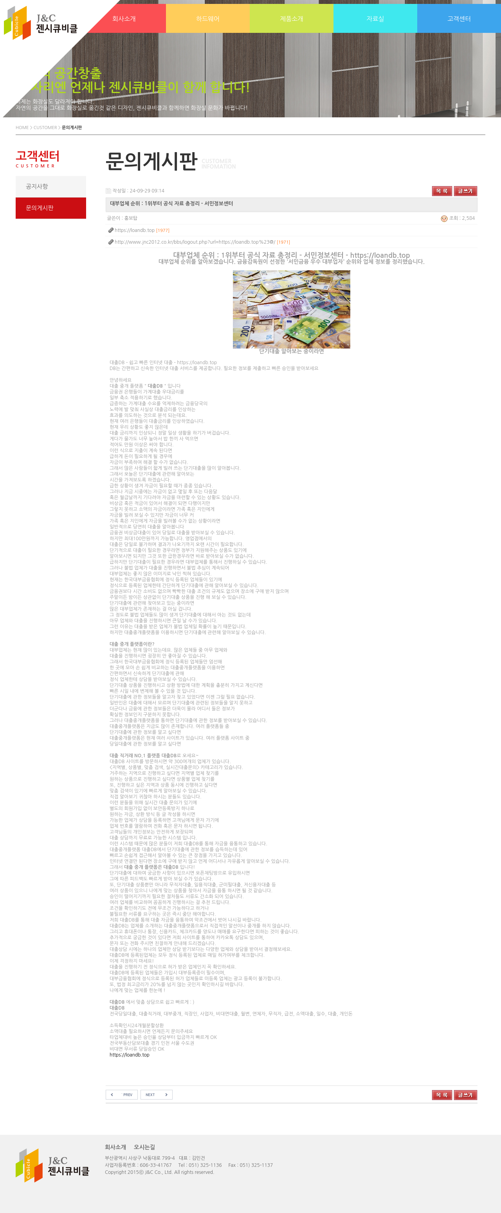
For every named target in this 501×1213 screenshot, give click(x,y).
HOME (22, 128)
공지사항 (37, 186)
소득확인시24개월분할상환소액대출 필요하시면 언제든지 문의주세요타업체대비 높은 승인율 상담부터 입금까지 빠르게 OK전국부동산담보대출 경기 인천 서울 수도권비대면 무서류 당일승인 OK (292, 651)
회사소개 (115, 1147)
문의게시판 (40, 208)
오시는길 (144, 1147)
